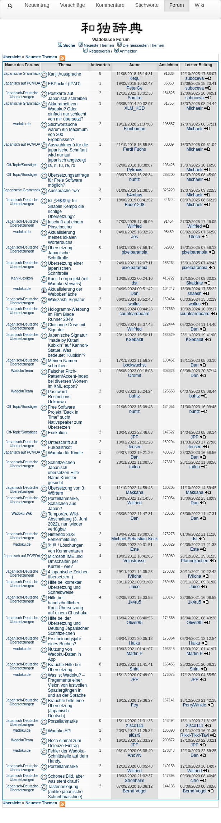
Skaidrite (194, 283)
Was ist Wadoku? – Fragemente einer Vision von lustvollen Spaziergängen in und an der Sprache (67, 685)
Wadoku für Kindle (65, 452)
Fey (134, 705)
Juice (135, 586)
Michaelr (195, 108)
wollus (134, 303)
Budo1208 (135, 204)
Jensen (135, 446)
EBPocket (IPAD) (64, 83)
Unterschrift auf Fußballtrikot (62, 445)
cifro (195, 780)
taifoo (134, 466)
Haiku (134, 643)
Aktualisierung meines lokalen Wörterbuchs (62, 237)
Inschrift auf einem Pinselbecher (65, 224)
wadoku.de (21, 124)
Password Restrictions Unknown (59, 396)
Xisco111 (134, 725)
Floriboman (134, 128)
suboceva (194, 78)
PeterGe (135, 88)
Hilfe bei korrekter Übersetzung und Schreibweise (64, 587)
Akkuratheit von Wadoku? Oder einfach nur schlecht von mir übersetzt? (67, 111)
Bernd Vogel (134, 791)
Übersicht (12, 57)
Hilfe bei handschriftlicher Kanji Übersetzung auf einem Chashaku (67, 605)
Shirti (134, 669)
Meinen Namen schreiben (62, 363)
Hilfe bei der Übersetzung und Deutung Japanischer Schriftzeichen (68, 626)
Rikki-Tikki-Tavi (194, 735)
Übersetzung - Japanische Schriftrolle (61, 252)
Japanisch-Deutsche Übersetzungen (22, 95)
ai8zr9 (135, 735)
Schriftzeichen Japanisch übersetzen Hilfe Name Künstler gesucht (63, 472)
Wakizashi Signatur (66, 299)
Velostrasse (134, 560)
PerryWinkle (194, 705)
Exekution (57, 432)
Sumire (134, 97)
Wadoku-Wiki (22, 513)
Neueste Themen (99, 45)
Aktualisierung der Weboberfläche (65, 292)
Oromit (134, 375)
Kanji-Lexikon (22, 278)
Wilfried (134, 226)
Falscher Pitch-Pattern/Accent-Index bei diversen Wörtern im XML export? (68, 379)
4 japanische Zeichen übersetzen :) (68, 574)
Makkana (135, 492)
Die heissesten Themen (143, 45)
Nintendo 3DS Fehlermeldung (62, 537)
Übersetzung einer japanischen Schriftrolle (65, 268)
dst (134, 283)
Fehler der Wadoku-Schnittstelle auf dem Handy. (68, 756)
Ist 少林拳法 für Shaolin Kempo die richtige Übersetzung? (66, 208)
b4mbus (134, 194)
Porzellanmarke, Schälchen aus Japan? (63, 503)
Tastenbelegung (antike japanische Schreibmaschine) (65, 791)
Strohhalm (135, 780)
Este (134, 549)
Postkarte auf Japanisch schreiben (67, 96)
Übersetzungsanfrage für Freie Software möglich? (68, 180)
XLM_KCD (134, 108)
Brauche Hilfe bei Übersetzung (64, 667)
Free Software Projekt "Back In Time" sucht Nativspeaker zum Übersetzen (65, 417)
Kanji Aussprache (64, 74)
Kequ (135, 78)
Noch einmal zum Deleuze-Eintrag (64, 743)
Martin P (135, 653)
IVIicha (134, 576)
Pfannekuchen (194, 560)
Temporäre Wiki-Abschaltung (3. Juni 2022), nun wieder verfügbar (67, 521)
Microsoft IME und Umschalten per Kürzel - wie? (65, 561)
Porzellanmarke (62, 721)
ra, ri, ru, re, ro (61, 165)
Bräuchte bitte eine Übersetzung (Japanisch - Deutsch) (66, 708)
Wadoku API (59, 730)
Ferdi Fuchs (134, 149)
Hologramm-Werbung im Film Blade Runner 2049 (68, 314)
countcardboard (134, 313)
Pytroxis (134, 169)
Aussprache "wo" (64, 190)
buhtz (134, 179)
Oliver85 (135, 622)
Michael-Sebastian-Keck (134, 538)
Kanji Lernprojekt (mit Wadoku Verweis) (68, 281)
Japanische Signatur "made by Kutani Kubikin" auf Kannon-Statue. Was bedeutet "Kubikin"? (68, 345)
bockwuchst (134, 365)
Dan (134, 293)
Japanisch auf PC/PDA (22, 83)
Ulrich (194, 236)
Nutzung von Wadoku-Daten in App (64, 654)
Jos (134, 236)
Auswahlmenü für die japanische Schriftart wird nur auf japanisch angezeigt (68, 152)
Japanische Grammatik (22, 74)
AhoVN (134, 755)
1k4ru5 (134, 602)
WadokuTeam (22, 371)
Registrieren (99, 51)
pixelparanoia (134, 252)
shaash (195, 293)
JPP (134, 437)
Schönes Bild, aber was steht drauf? (66, 779)
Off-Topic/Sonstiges (22, 165)
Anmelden (128, 51)
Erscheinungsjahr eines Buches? (64, 641)
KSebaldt (135, 339)
